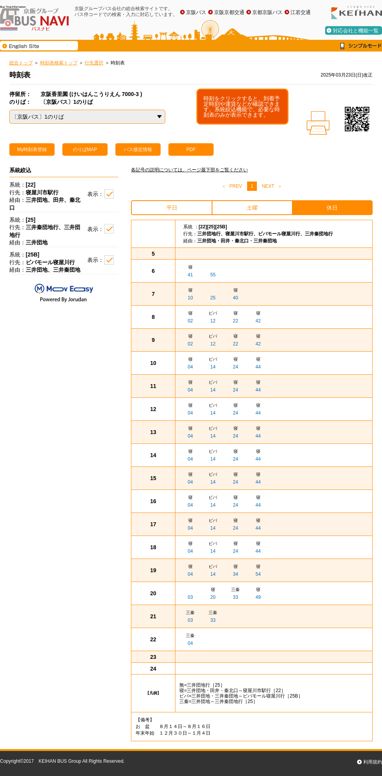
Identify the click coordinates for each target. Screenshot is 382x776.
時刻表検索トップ (59, 63)
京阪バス (196, 12)
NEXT (268, 186)
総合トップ (21, 63)
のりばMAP (85, 149)
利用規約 (372, 762)
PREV (235, 186)
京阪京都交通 (229, 12)
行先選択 (94, 63)
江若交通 (300, 12)
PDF (191, 149)
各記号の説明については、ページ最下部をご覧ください (189, 169)
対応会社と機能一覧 (355, 31)
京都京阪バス (267, 12)
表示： (95, 194)
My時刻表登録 (32, 149)
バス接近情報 (138, 149)
